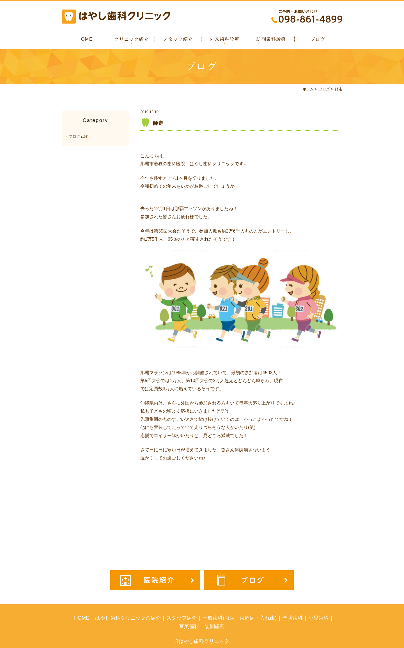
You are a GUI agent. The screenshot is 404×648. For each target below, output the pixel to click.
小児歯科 (318, 618)
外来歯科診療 (225, 39)
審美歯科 (189, 626)
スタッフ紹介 (178, 39)
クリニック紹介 (131, 39)
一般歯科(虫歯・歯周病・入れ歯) (240, 618)
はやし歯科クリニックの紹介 (128, 618)
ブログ (318, 39)
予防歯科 (293, 618)
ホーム (308, 89)
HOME (85, 39)
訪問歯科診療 (271, 39)
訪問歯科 (215, 626)
